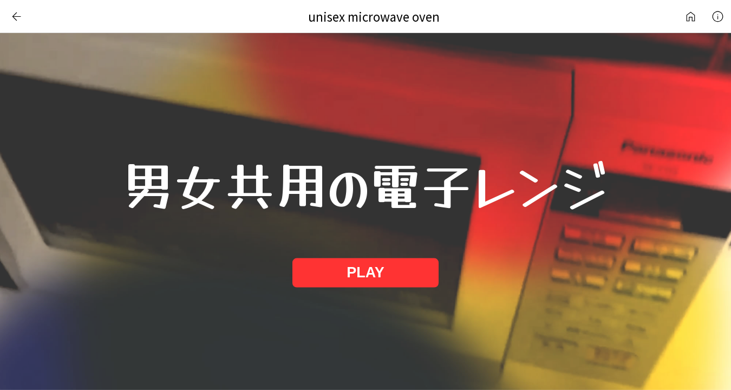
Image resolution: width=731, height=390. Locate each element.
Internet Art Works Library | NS (690, 16)
